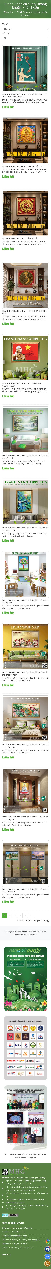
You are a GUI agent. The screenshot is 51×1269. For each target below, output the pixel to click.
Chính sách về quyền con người (15, 1243)
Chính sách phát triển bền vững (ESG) (17, 1228)
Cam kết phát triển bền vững (13, 1232)
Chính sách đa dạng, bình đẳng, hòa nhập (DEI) (21, 1239)
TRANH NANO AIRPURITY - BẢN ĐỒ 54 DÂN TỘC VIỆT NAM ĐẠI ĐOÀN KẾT (24, 95)
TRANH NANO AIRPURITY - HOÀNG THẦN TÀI (22, 166)
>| (31, 915)
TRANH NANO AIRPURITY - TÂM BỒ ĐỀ (19, 238)
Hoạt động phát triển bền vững (14, 1236)
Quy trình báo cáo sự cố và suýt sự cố (17, 1247)
